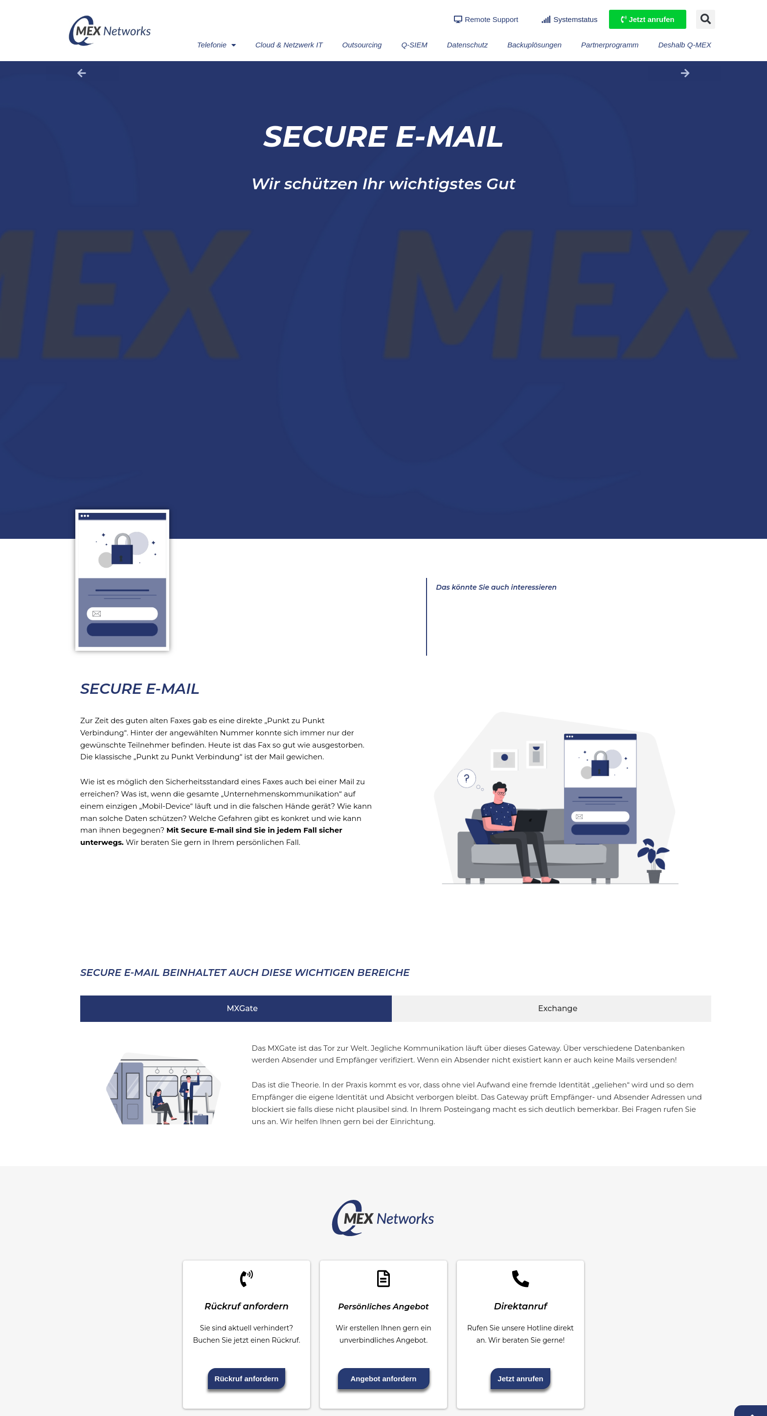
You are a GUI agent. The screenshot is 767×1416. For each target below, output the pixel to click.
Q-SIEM (414, 45)
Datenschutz (467, 45)
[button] (705, 19)
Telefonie (216, 45)
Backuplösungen (534, 45)
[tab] (236, 1009)
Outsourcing (362, 45)
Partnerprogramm (610, 45)
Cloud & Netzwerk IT (289, 45)
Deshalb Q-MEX (684, 45)
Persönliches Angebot (383, 1313)
